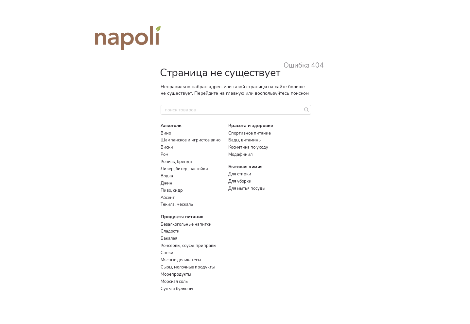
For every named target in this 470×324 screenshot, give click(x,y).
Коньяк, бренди (176, 162)
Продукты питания (182, 217)
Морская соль (174, 281)
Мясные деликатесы (181, 260)
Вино (166, 133)
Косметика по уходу (248, 147)
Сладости (170, 231)
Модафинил (240, 154)
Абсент (168, 198)
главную (235, 93)
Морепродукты (176, 274)
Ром (164, 154)
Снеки (167, 253)
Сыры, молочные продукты (188, 267)
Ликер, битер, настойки (184, 169)
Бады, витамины (244, 140)
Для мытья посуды (246, 188)
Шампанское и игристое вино (190, 140)
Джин (166, 183)
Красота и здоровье (250, 125)
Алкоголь (171, 125)
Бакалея (169, 238)
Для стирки (239, 174)
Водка (167, 176)
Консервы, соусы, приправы (188, 246)
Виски (167, 147)
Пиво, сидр (172, 190)
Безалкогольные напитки (186, 224)
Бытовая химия (245, 167)
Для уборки (240, 181)
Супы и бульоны (177, 289)
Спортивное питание (249, 133)
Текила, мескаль (177, 204)
